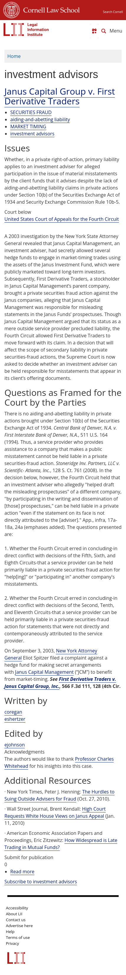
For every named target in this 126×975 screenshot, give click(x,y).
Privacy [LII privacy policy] (12, 943)
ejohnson (14, 744)
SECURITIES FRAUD (31, 112)
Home (14, 56)
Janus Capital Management (44, 672)
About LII (14, 913)
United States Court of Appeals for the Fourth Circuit (61, 219)
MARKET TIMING (28, 126)
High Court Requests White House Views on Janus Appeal (55, 812)
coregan (13, 712)
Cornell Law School (50, 9)
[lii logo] (26, 30)
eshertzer (14, 719)
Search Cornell (113, 12)
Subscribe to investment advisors (40, 881)
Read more (22, 871)
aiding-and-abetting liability (40, 119)
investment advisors (32, 133)
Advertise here (19, 925)
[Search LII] (104, 31)
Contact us (16, 919)
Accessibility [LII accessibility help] (17, 908)
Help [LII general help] (10, 931)
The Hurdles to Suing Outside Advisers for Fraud (59, 795)
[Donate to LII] (94, 31)
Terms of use (18, 937)
